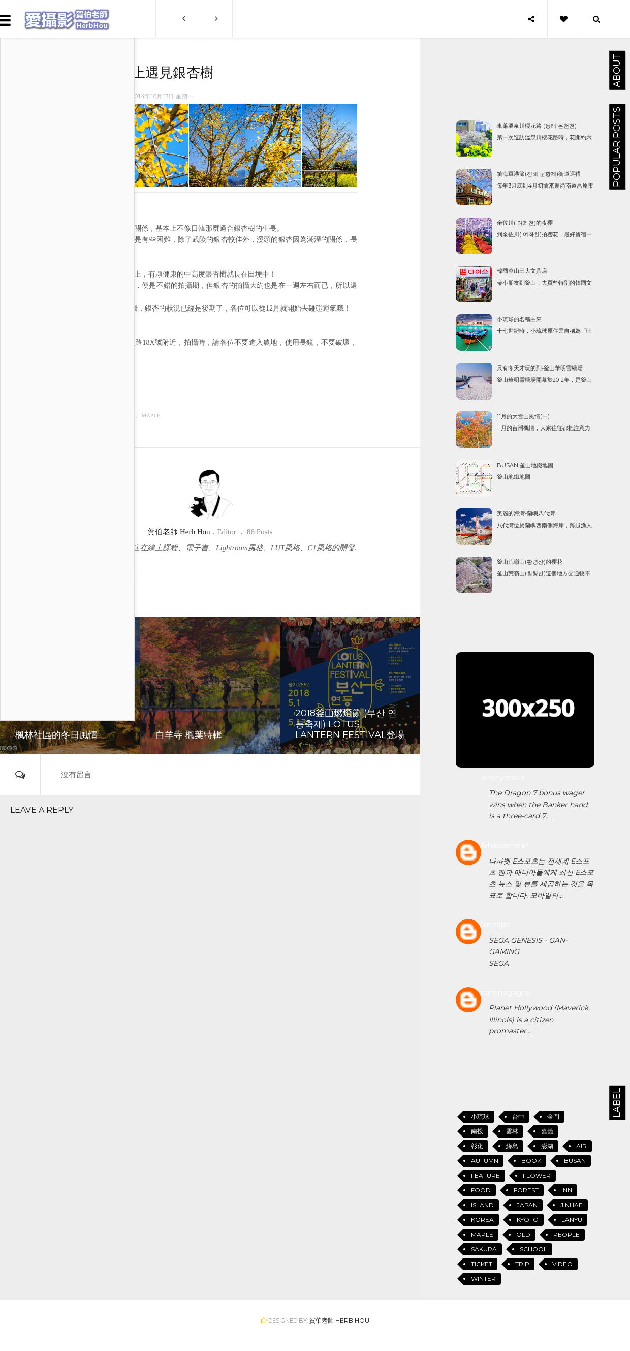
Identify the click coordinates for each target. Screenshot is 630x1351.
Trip (522, 1264)
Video (562, 1264)
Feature (122, 415)
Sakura (484, 1249)
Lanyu (571, 1219)
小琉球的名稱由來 (519, 319)
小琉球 (480, 1116)
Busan (575, 1160)
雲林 (512, 1131)
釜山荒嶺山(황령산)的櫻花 (529, 561)
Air (581, 1146)
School (533, 1249)
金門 (553, 1116)
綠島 (512, 1146)
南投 (477, 1131)
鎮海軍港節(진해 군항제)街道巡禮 (539, 173)
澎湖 (547, 1146)
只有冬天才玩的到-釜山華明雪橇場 (540, 368)
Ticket (481, 1264)
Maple (151, 415)
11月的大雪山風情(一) (523, 416)
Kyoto (528, 1219)
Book (531, 1160)
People (566, 1234)
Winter (483, 1278)
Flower (537, 1175)
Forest (526, 1190)
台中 (518, 1116)
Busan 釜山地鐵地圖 (525, 465)
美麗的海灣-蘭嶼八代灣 (526, 513)
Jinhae (571, 1205)
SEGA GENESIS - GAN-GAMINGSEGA (528, 952)
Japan (527, 1205)
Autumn (90, 415)
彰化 (477, 1146)
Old (523, 1234)
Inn (566, 1190)
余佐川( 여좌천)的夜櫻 (525, 222)
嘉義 (547, 1131)
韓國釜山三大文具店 (522, 270)
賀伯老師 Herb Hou (339, 1320)
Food (481, 1190)
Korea (482, 1219)
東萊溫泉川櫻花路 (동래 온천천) (537, 125)
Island (482, 1205)
